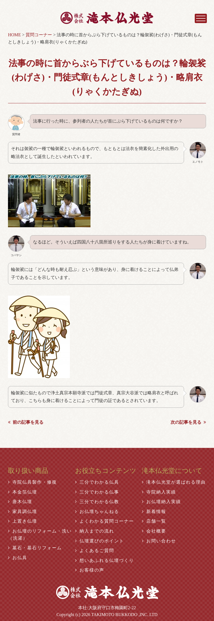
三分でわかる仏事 (97, 492)
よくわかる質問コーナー (104, 521)
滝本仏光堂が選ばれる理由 (174, 482)
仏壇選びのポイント (99, 541)
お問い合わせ (159, 541)
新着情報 (154, 511)
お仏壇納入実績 (161, 501)
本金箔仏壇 (22, 492)
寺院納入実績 (159, 492)
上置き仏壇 (22, 521)
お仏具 (17, 557)
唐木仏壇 (20, 501)
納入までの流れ (94, 531)
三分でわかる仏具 (97, 482)
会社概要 (154, 531)
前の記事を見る (25, 422)
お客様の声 (89, 570)
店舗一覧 (154, 521)
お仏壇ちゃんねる (97, 511)
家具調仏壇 (22, 511)
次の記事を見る (188, 422)
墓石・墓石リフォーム (35, 547)
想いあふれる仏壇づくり (104, 560)
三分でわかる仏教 (97, 501)
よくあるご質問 (94, 550)
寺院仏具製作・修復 (32, 482)
